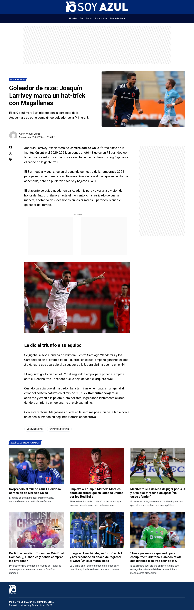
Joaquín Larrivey (35, 429)
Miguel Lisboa (33, 133)
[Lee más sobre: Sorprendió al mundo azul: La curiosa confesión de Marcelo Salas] (36, 466)
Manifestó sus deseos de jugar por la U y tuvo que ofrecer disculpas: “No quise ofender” (157, 492)
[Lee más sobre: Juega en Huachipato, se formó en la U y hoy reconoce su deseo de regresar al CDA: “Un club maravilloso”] (97, 530)
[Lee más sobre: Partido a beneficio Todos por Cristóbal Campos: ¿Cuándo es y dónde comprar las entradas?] (36, 530)
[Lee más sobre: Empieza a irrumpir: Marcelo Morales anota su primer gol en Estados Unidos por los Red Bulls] (97, 466)
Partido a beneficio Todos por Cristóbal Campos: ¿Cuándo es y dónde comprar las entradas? (36, 557)
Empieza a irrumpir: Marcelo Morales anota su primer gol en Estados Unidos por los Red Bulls (96, 492)
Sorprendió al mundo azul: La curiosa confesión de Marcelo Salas (35, 491)
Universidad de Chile (59, 429)
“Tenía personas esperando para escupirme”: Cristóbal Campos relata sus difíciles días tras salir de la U (156, 557)
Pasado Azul (18, 79)
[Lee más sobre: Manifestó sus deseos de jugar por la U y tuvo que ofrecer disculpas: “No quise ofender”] (157, 466)
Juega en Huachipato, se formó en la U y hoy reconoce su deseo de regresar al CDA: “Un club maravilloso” (96, 557)
